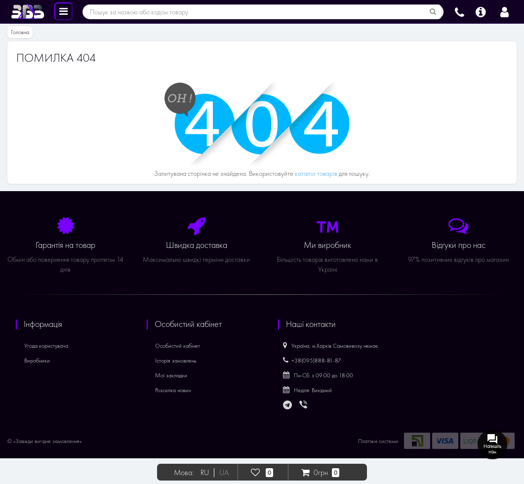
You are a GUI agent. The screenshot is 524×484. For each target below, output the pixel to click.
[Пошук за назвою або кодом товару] (433, 11)
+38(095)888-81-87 (312, 360)
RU (205, 472)
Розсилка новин (173, 390)
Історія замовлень (176, 360)
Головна (20, 32)
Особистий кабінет (177, 345)
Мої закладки (171, 375)
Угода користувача (46, 345)
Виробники (37, 360)
